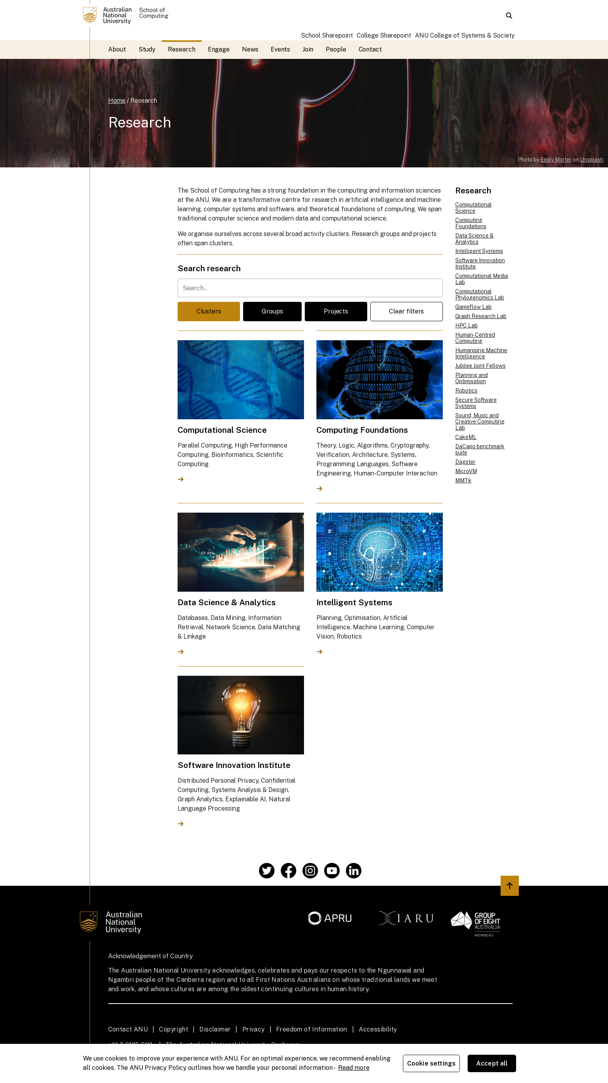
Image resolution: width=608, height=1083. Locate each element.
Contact (370, 49)
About (117, 49)
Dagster (465, 462)
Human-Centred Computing (475, 338)
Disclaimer (215, 1029)
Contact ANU (128, 1029)
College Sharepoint (384, 35)
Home (116, 100)
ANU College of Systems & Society (465, 35)
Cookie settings (431, 1063)
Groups (272, 311)
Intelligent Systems (479, 251)
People (336, 49)
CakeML (466, 437)
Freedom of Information (311, 1029)
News (250, 49)
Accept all (492, 1063)
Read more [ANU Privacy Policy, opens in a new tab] (354, 1067)
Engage (219, 49)
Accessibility (378, 1029)
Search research (209, 268)
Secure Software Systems (476, 403)
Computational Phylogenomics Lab (479, 294)
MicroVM (466, 471)
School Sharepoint (327, 35)
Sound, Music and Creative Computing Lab (479, 421)
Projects (336, 311)
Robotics (466, 390)
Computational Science (473, 207)
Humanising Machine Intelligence (481, 353)
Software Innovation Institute (480, 263)
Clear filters (406, 311)
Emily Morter (556, 160)
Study (147, 49)
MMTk (463, 480)
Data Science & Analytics (474, 238)
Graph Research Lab (480, 316)
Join (307, 49)
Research (181, 49)
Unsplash (591, 160)
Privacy (253, 1029)
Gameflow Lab (473, 307)
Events (280, 49)
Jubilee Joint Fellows (480, 366)
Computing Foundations (470, 223)
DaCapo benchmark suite (479, 449)
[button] (509, 15)
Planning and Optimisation (471, 378)
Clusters (209, 311)
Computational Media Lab (481, 279)
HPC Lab (466, 325)
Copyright (173, 1029)
